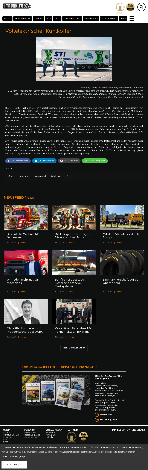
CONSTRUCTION (72, 18)
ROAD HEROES (109, 18)
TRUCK (7, 18)
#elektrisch (56, 176)
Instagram (51, 435)
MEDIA (6, 430)
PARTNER (72, 430)
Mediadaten (106, 415)
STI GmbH (15, 108)
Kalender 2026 (31, 437)
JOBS (123, 18)
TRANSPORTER (22, 18)
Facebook (50, 432)
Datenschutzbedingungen (14, 456)
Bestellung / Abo (108, 419)
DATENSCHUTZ (136, 430)
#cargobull (40, 176)
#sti (69, 176)
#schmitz (25, 176)
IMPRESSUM (118, 430)
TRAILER (38, 18)
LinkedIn (49, 437)
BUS (48, 18)
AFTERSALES (91, 18)
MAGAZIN (29, 430)
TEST (57, 18)
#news (11, 176)
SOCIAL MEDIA (54, 430)
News (23, 243)
